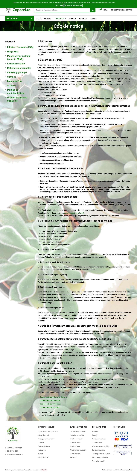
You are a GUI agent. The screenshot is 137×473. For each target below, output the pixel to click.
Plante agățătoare (44, 446)
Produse (48, 18)
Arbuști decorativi (44, 435)
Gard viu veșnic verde (77, 431)
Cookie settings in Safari (49, 407)
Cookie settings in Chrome (50, 404)
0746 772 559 (12, 451)
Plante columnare (76, 439)
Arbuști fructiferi (43, 457)
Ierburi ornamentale (77, 435)
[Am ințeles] (134, 4)
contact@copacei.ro (15, 454)
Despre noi (83, 18)
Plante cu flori (75, 446)
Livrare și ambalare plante (101, 454)
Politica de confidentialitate (111, 470)
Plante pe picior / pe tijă (78, 450)
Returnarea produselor (19, 68)
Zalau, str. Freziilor (14, 448)
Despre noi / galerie (99, 439)
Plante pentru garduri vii (46, 439)
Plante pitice (42, 450)
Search (92, 10)
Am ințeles (59, 5)
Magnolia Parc (14, 81)
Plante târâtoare (75, 454)
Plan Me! (44, 470)
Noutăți (40, 454)
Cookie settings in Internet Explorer (53, 397)
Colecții (94, 435)
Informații (61, 18)
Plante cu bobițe (75, 442)
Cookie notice (119, 2)
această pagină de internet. (73, 213)
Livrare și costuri (16, 63)
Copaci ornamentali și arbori (48, 431)
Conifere (41, 442)
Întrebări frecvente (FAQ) (20, 47)
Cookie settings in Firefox (50, 400)
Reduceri (72, 18)
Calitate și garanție (17, 72)
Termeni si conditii (98, 461)
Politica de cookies (126, 470)
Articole (11, 85)
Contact (93, 18)
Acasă (38, 18)
